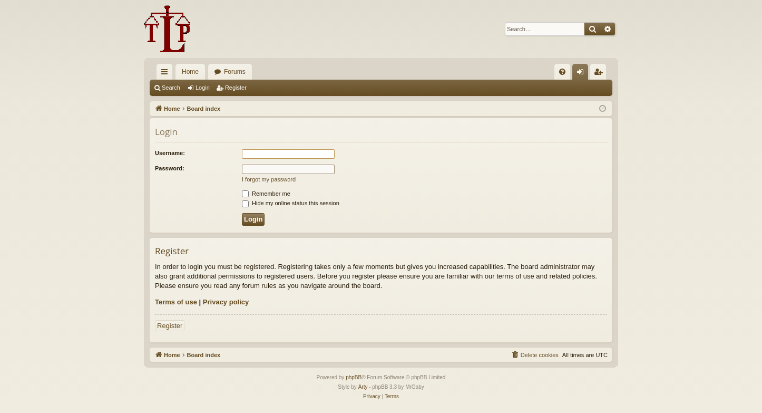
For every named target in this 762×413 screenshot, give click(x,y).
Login (203, 87)
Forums (235, 71)
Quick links (166, 74)
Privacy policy (226, 302)
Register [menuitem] (600, 74)
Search (171, 87)
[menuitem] (562, 72)
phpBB (354, 377)
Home (190, 71)
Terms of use (176, 302)
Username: (170, 153)
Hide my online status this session (290, 203)
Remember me (266, 193)
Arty (363, 387)
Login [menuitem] (582, 74)
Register (236, 87)
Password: (169, 168)
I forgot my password (269, 179)
